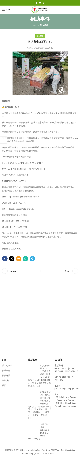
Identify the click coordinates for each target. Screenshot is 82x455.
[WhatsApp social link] (43, 3)
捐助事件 (6, 370)
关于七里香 (7, 365)
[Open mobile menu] (7, 9)
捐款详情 (6, 375)
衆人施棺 (44, 25)
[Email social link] (18, 258)
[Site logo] (40, 9)
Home (34, 25)
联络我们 (6, 380)
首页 (4, 385)
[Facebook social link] (36, 3)
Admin (30, 48)
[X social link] (11, 258)
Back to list (40, 271)
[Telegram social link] (32, 258)
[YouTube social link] (40, 3)
